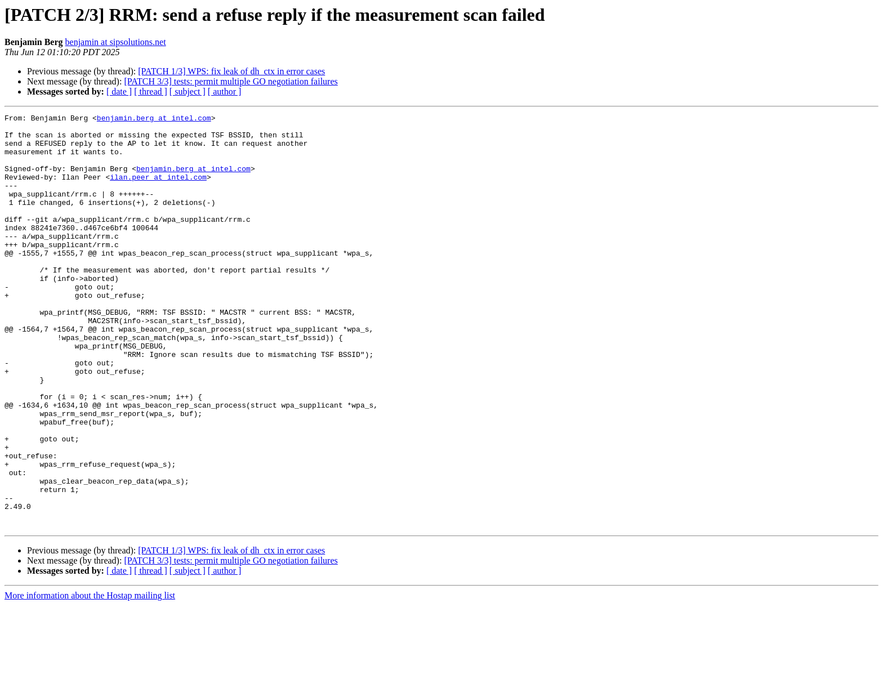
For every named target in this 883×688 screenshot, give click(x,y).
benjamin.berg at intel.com (154, 119)
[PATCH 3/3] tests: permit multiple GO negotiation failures (230, 81)
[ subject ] (188, 91)
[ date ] (119, 91)
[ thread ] (150, 91)
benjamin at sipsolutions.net (115, 42)
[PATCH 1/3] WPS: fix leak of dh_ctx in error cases (231, 71)
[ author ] (225, 91)
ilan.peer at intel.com (158, 190)
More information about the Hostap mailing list (90, 678)
